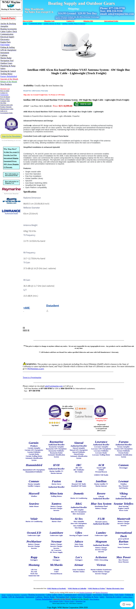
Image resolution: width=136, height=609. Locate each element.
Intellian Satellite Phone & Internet (73, 24)
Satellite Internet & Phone (52, 24)
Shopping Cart (80, 601)
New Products (94, 599)
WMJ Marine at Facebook (56, 588)
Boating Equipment (85, 592)
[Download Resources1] (78, 308)
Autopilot (24, 595)
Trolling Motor (127, 597)
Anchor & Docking (13, 595)
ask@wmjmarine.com (54, 386)
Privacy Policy (69, 601)
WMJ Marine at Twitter (96, 588)
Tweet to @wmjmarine (32, 377)
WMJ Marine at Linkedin (77, 588)
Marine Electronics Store (115, 588)
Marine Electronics (101, 592)
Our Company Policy (56, 601)
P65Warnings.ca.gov (35, 369)
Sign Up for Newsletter (11, 136)
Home (25, 24)
